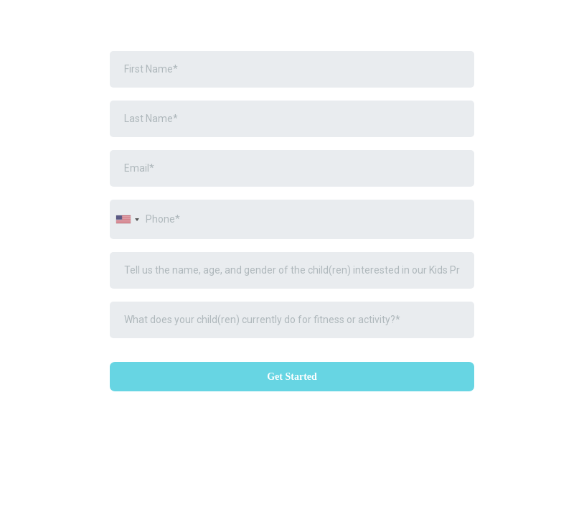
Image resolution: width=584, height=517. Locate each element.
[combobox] (126, 219)
